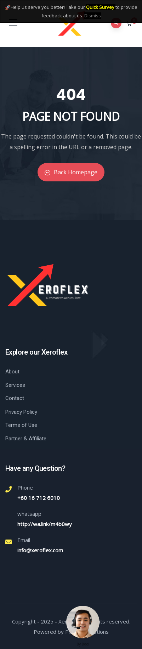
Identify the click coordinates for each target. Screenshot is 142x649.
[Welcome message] (83, 622)
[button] (129, 23)
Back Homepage (71, 172)
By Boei (83, 644)
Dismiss (92, 15)
